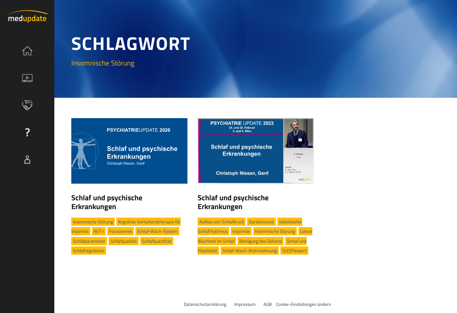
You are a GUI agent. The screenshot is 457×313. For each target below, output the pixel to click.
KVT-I (99, 231)
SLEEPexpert (294, 250)
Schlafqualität (123, 241)
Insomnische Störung (93, 221)
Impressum (245, 304)
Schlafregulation (88, 250)
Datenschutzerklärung (205, 304)
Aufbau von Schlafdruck (221, 221)
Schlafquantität (156, 241)
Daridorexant (261, 221)
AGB (267, 304)
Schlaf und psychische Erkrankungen (106, 202)
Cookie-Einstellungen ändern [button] (303, 304)
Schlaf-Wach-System (157, 231)
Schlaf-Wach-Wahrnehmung (249, 250)
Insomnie (241, 231)
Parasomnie (120, 231)
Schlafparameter (89, 241)
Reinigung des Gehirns (260, 241)
